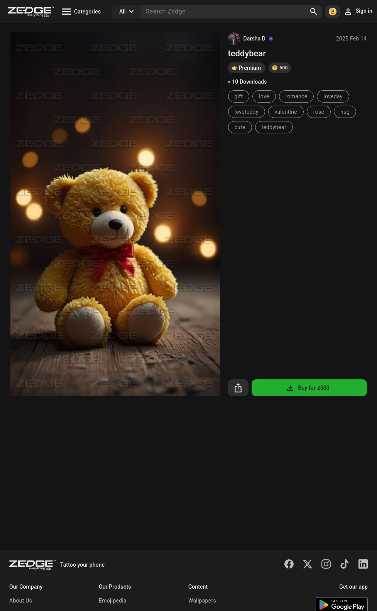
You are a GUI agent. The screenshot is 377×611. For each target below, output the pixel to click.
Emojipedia (113, 601)
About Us (20, 601)
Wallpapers (202, 601)
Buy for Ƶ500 (307, 387)
